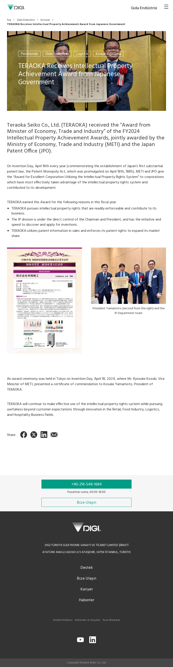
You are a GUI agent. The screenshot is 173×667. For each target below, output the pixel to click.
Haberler (86, 600)
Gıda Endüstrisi (57, 54)
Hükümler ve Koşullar (87, 620)
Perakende (29, 54)
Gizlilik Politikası (63, 620)
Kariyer (86, 589)
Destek (86, 568)
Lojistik (82, 54)
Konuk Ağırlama (108, 54)
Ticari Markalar (111, 620)
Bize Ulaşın (86, 578)
